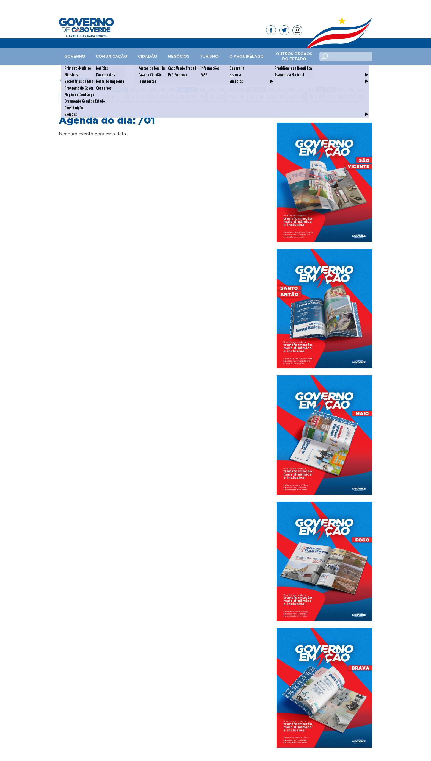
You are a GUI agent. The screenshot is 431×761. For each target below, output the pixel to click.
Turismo (209, 56)
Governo (74, 56)
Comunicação (111, 56)
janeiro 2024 (88, 80)
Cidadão (147, 56)
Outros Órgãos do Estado (294, 56)
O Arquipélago (246, 56)
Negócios (178, 56)
